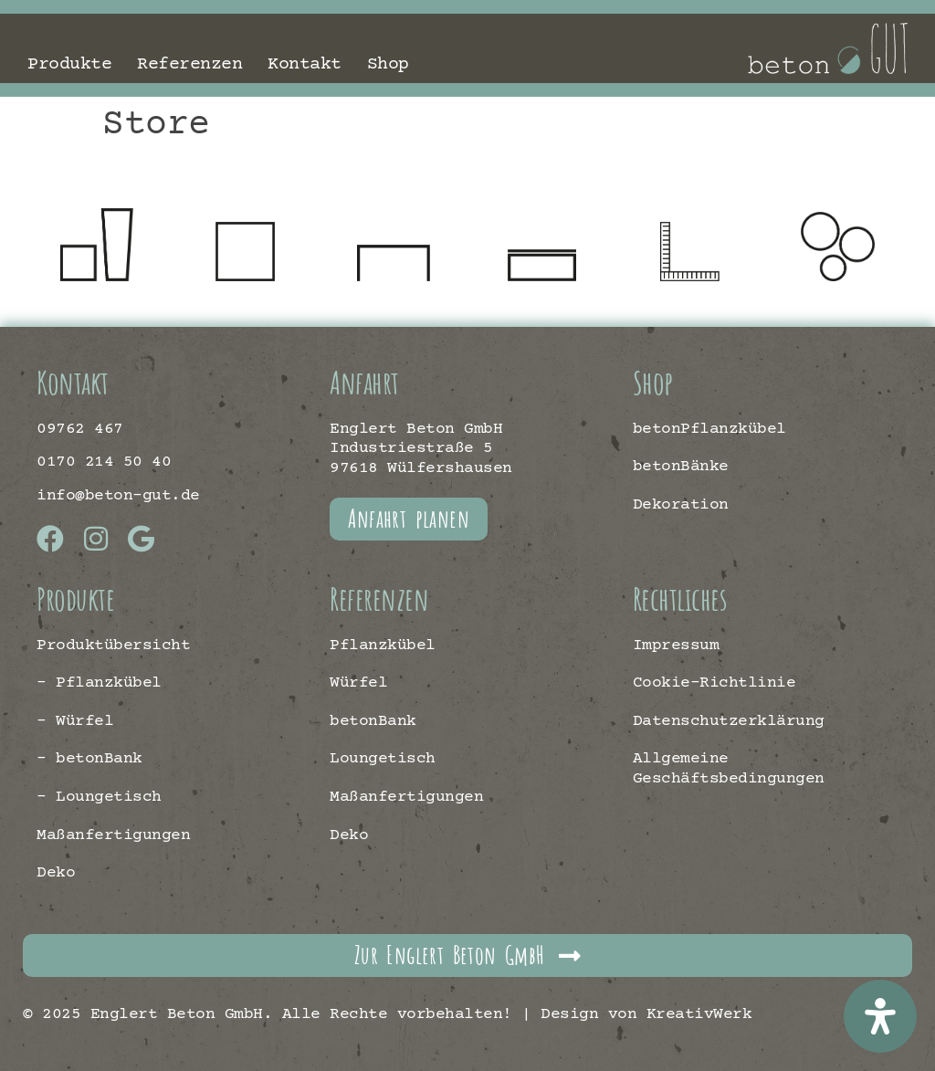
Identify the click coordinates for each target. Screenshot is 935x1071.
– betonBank (89, 759)
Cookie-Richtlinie (714, 683)
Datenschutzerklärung (729, 721)
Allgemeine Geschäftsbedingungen (729, 769)
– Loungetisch (99, 797)
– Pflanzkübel (99, 683)
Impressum (676, 645)
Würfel (358, 683)
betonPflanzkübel (709, 429)
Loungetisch (383, 759)
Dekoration (681, 505)
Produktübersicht (113, 645)
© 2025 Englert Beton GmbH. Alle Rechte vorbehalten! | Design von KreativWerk (387, 1014)
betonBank (373, 721)
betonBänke (681, 466)
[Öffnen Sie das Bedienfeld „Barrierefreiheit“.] (880, 1016)
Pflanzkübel (383, 645)
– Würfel (75, 721)
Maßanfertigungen (113, 835)
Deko (56, 873)
